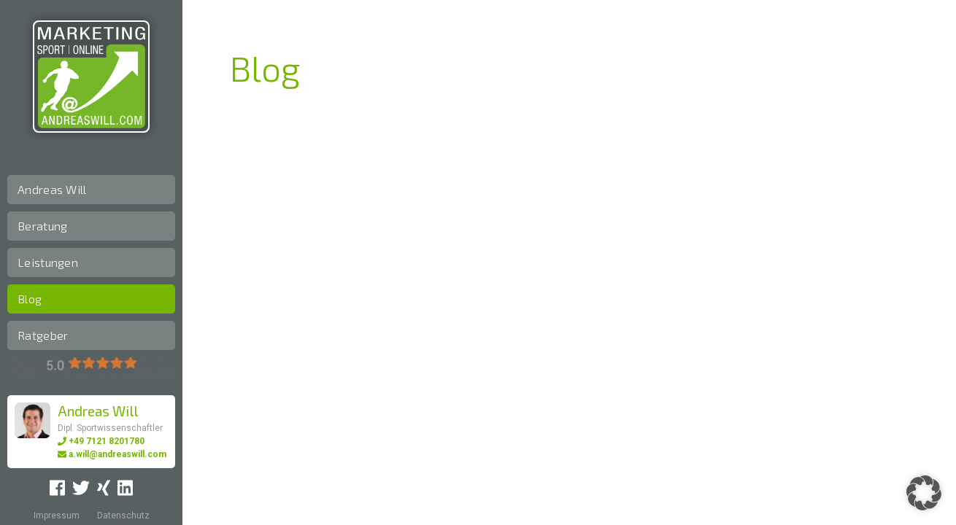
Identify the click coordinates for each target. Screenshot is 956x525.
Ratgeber (43, 335)
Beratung (42, 226)
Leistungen (48, 262)
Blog (30, 299)
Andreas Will (52, 189)
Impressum (57, 515)
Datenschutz (123, 515)
